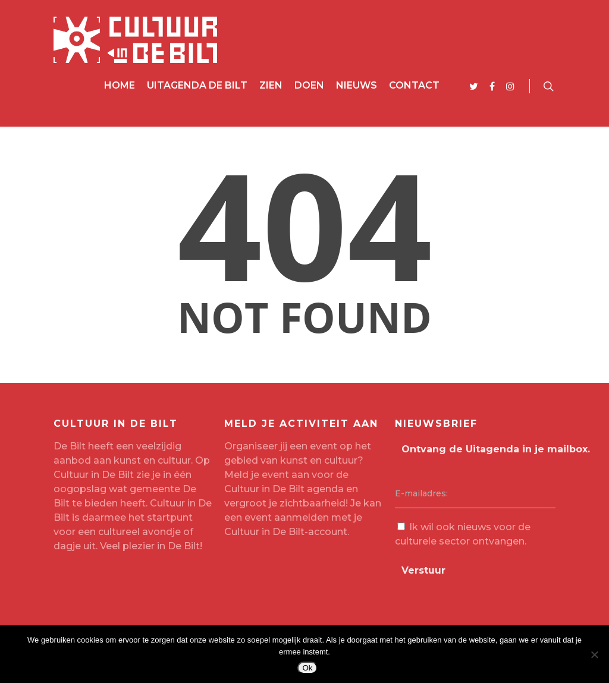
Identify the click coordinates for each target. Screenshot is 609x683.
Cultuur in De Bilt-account (285, 531)
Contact (414, 85)
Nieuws (356, 85)
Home (119, 85)
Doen (309, 85)
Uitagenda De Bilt (197, 85)
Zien (270, 85)
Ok (307, 667)
